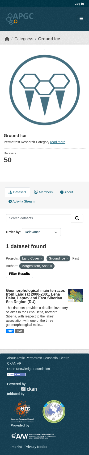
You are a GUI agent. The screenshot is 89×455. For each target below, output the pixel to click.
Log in (79, 3)
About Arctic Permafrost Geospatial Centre (38, 358)
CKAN (29, 388)
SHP (10, 331)
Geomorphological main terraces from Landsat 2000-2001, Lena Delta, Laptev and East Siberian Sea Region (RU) (35, 296)
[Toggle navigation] (81, 18)
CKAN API (14, 363)
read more (57, 142)
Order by (13, 232)
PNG (19, 331)
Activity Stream (21, 201)
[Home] (7, 39)
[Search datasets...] (38, 218)
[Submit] (77, 218)
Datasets (17, 192)
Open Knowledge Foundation (28, 369)
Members (43, 192)
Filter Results (19, 274)
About (66, 192)
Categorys (23, 39)
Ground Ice (49, 39)
